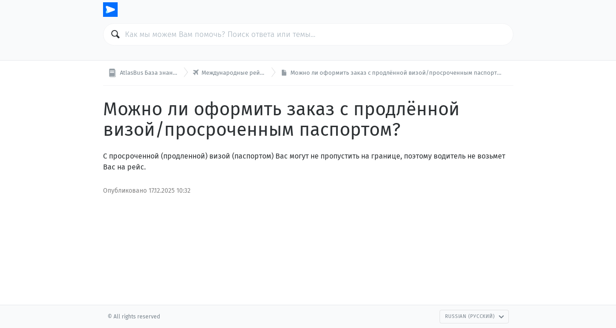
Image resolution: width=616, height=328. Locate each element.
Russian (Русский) (474, 316)
